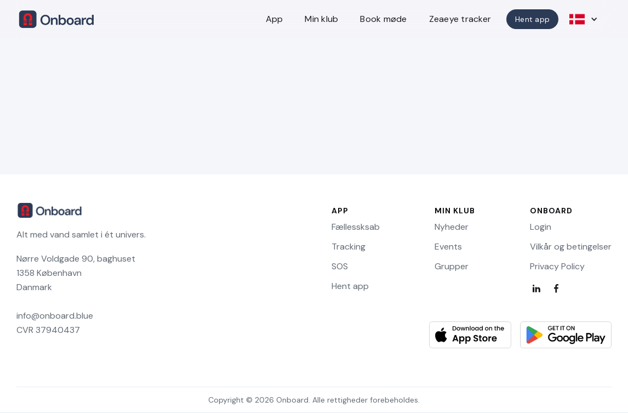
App (274, 19)
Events (448, 246)
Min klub (321, 19)
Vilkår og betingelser (571, 246)
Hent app (532, 19)
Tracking (349, 246)
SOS (340, 266)
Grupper (452, 266)
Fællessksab (356, 227)
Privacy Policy (557, 266)
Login (540, 227)
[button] (584, 19)
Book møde (383, 19)
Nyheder (452, 227)
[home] (57, 19)
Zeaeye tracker (460, 19)
